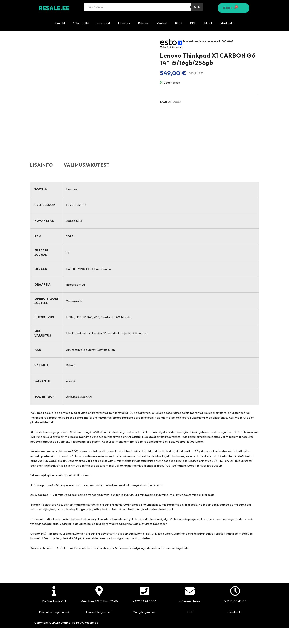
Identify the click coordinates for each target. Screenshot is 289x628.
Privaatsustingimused (54, 612)
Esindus (143, 23)
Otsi (197, 7)
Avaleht (60, 23)
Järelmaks (227, 23)
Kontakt (162, 23)
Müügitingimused (145, 612)
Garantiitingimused (99, 612)
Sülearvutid (81, 23)
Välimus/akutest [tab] (89, 164)
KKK (193, 23)
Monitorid (103, 23)
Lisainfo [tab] (42, 164)
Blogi (178, 23)
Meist (208, 23)
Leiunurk (124, 23)
